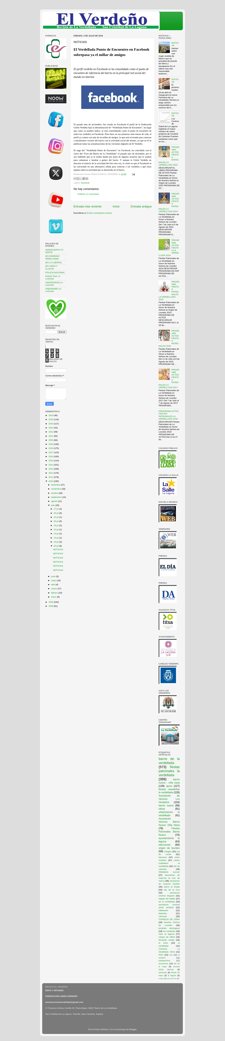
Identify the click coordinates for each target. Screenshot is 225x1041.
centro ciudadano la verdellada (169, 863)
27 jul (56, 509)
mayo (54, 580)
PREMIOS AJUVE (169, 872)
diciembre (56, 485)
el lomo (163, 943)
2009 (51, 602)
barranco (163, 857)
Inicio (116, 206)
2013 (51, 469)
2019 (51, 444)
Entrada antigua (141, 206)
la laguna (172, 975)
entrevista (163, 972)
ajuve (169, 786)
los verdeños (169, 931)
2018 (51, 448)
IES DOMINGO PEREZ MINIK (52, 257)
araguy (161, 978)
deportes (163, 913)
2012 (51, 473)
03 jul (56, 546)
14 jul (56, 533)
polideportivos (164, 961)
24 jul (56, 517)
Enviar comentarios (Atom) (99, 213)
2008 (51, 606)
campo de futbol (167, 937)
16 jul (56, 525)
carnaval (163, 916)
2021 (51, 436)
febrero (54, 593)
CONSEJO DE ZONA (169, 919)
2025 (51, 419)
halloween (163, 910)
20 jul (56, 521)
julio (53, 505)
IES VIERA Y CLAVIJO (51, 267)
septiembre (56, 497)
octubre (55, 493)
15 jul (56, 529)
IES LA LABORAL (53, 262)
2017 (51, 452)
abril (53, 584)
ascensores (163, 964)
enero (54, 597)
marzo (54, 588)
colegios (168, 851)
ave (171, 955)
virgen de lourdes (169, 848)
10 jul (56, 542)
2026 (51, 415)
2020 (51, 440)
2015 (51, 460)
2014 (51, 465)
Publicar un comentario (88, 194)
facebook (85, 183)
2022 (51, 432)
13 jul (56, 538)
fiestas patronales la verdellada (169, 771)
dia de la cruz (172, 890)
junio (53, 576)
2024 (51, 423)
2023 (51, 428)
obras (162, 808)
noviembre (56, 489)
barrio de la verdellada (169, 761)
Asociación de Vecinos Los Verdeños (169, 799)
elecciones (165, 844)
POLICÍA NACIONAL (55, 272)
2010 (51, 481)
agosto (54, 501)
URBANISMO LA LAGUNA (53, 290)
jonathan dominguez (169, 928)
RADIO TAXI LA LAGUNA (52, 277)
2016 (51, 456)
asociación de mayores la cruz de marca (169, 878)
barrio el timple (172, 887)
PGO (161, 955)
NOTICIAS (58, 549)
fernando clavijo (166, 940)
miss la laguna (166, 934)
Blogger (133, 1029)
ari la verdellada (167, 901)
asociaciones (171, 978)
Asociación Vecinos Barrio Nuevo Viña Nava (169, 822)
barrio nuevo (166, 805)
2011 (51, 477)
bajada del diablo (167, 899)
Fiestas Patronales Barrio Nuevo (169, 831)
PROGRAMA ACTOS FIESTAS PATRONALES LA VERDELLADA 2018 (168, 415)
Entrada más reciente (87, 206)
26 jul (56, 513)
